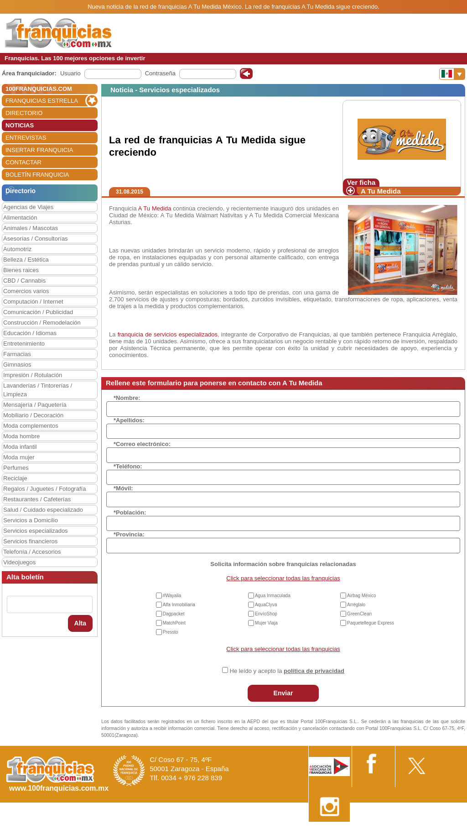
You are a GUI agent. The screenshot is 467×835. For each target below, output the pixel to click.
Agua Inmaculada (273, 595)
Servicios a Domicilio (30, 520)
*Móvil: (123, 488)
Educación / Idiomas (30, 333)
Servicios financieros (30, 541)
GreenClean (359, 613)
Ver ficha (361, 182)
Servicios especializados (35, 530)
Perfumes (16, 467)
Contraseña (160, 73)
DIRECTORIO (23, 113)
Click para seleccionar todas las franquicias (283, 578)
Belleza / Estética (26, 259)
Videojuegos (19, 562)
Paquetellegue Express (370, 622)
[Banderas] (452, 74)
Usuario (70, 73)
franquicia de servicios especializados (168, 334)
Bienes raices (21, 270)
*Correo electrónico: (142, 444)
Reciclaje (15, 478)
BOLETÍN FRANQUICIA (37, 174)
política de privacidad (314, 670)
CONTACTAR (23, 162)
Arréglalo (356, 604)
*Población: (130, 512)
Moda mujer (19, 457)
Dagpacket (174, 613)
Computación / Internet (33, 301)
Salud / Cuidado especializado (43, 509)
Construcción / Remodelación (42, 322)
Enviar (283, 693)
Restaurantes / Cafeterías (37, 499)
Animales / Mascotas (30, 228)
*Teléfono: (128, 466)
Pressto (170, 632)
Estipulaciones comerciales (387, 831)
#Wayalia (172, 595)
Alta (80, 623)
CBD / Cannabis (24, 280)
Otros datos (442, 831)
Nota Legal (331, 831)
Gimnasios (17, 364)
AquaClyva (266, 604)
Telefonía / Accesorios (32, 551)
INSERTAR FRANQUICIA (39, 150)
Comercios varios (26, 291)
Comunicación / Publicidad (38, 312)
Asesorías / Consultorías (35, 238)
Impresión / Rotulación (32, 375)
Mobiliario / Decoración (33, 415)
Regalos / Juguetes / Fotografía (44, 488)
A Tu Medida (381, 191)
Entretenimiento (24, 343)
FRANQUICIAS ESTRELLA (41, 100)
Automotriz (17, 249)
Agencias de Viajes (28, 207)
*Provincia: (129, 534)
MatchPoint (174, 622)
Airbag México (361, 595)
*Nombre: (127, 397)
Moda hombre (21, 436)
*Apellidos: (129, 420)
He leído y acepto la (287, 670)
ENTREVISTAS (25, 137)
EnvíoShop (266, 613)
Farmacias (17, 354)
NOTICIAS (19, 125)
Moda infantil (20, 446)
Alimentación (20, 217)
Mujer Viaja (266, 622)
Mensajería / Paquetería (35, 404)
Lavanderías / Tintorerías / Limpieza (37, 390)
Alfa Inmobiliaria (179, 604)
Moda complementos (30, 425)
